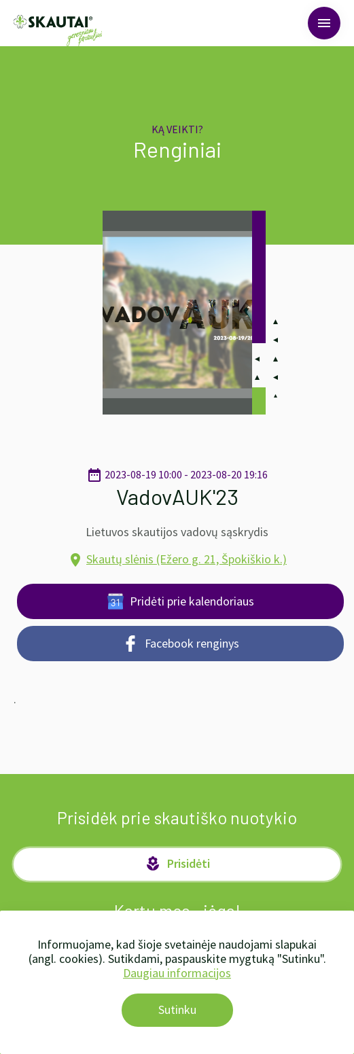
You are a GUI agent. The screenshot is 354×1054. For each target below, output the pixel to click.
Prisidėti (177, 864)
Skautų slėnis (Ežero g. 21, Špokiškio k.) (186, 559)
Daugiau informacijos (177, 973)
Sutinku (177, 1009)
